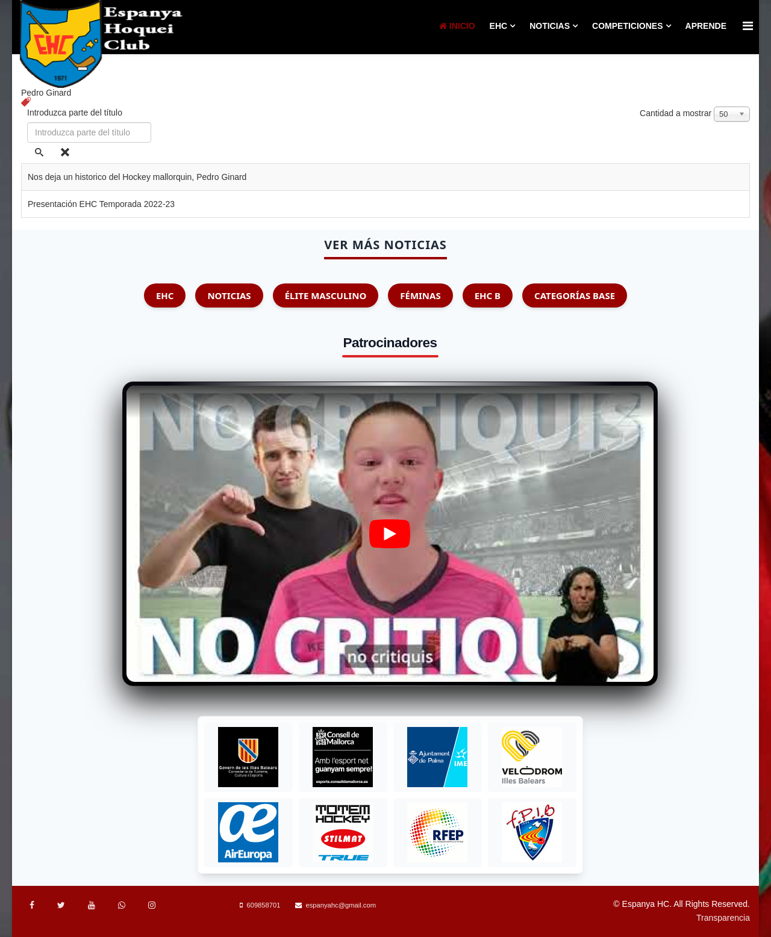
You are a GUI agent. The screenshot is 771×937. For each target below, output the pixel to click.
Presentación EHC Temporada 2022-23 (101, 204)
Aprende (705, 26)
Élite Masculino (326, 295)
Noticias (549, 26)
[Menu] (748, 26)
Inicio (457, 26)
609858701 (263, 905)
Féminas (420, 295)
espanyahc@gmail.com (341, 905)
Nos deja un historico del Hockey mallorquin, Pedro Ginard (137, 177)
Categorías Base (574, 295)
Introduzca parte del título (76, 112)
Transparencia (723, 918)
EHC (499, 26)
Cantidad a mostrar (675, 113)
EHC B (488, 295)
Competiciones (627, 26)
